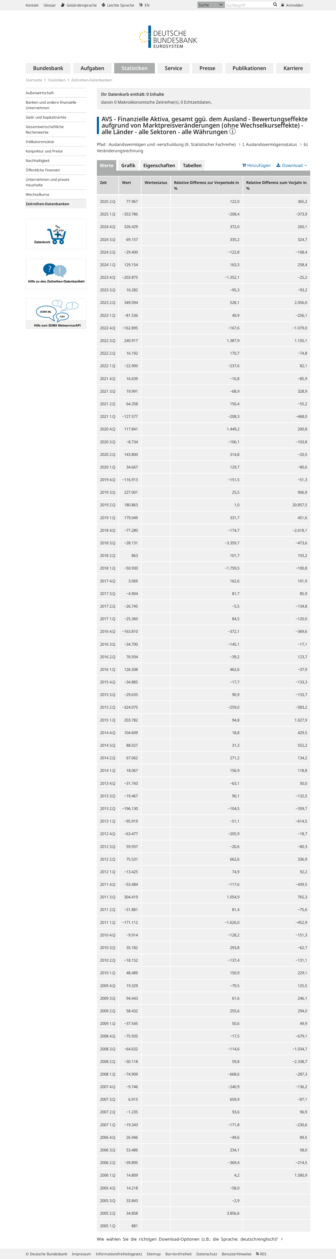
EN (144, 5)
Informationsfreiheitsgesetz (119, 1253)
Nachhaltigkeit (38, 160)
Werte (106, 165)
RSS (261, 1253)
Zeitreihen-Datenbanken (91, 79)
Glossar (50, 5)
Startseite (34, 79)
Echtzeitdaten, (196, 102)
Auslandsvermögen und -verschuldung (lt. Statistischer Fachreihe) (172, 144)
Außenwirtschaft (40, 92)
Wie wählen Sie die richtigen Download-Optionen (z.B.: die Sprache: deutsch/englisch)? (188, 1239)
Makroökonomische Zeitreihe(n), (147, 102)
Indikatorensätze (40, 141)
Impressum (81, 1253)
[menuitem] (48, 68)
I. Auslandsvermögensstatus (270, 144)
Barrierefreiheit (178, 1253)
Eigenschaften (159, 165)
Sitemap (154, 1253)
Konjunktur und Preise (44, 151)
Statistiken (57, 79)
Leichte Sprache (118, 5)
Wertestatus (156, 182)
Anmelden (292, 5)
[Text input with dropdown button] (252, 5)
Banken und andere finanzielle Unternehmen (51, 105)
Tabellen (192, 165)
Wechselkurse (37, 194)
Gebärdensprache (79, 5)
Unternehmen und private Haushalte (48, 182)
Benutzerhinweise (236, 1253)
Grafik (128, 165)
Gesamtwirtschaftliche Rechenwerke (45, 129)
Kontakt (32, 5)
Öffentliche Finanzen (43, 169)
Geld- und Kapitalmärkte (46, 117)
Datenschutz (206, 1253)
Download (292, 165)
